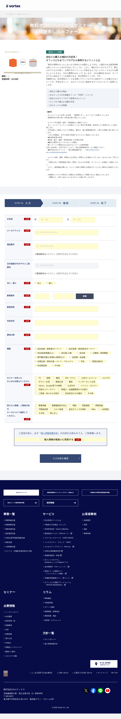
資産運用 (86, 405)
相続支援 (8, 546)
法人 (39, 282)
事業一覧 (9, 517)
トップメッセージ (12, 616)
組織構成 (8, 629)
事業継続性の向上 (59, 405)
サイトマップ (103, 678)
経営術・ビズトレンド (53, 624)
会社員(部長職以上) (45, 352)
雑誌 (58, 377)
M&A (93, 409)
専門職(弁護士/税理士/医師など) (51, 357)
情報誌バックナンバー (13, 651)
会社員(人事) (66, 352)
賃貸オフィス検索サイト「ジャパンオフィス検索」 (56, 576)
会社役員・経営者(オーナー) (49, 348)
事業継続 (48, 602)
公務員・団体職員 (100, 352)
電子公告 (8, 642)
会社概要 (8, 620)
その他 (57, 365)
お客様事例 (89, 517)
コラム (47, 595)
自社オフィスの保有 (77, 409)
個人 (50, 282)
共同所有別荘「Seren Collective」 (57, 533)
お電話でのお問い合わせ (83, 678)
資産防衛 (99, 405)
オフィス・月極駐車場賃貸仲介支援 (18, 555)
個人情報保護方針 (49, 433)
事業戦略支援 (10, 524)
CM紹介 (8, 646)
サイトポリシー (50, 643)
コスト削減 (58, 409)
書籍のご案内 (10, 655)
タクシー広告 (44, 381)
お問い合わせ (63, 678)
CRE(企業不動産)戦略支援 (15, 541)
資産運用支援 (10, 537)
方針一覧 (48, 636)
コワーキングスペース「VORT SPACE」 (60, 541)
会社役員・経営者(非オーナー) (82, 348)
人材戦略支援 (10, 550)
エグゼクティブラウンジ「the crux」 (59, 550)
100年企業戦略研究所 (54, 555)
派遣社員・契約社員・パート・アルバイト (55, 361)
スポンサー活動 (11, 659)
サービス (48, 517)
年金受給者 (42, 365)
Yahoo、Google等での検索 (50, 385)
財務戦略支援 (10, 528)
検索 (85, 296)
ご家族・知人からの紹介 (49, 393)
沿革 (7, 633)
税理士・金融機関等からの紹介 (74, 389)
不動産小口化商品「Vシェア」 (56, 528)
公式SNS (71, 385)
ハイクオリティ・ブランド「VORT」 (58, 546)
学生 (83, 361)
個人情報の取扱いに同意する (58, 439)
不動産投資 (43, 409)
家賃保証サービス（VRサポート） (58, 537)
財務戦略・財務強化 (52, 615)
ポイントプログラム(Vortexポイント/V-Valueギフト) (56, 564)
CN (116, 678)
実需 (85, 528)
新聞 (48, 377)
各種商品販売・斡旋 (53, 559)
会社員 (82, 352)
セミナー (9, 595)
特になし (53, 413)
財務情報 (8, 638)
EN (112, 678)
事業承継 (42, 405)
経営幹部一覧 (10, 624)
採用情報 (50, 506)
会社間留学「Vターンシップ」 (57, 570)
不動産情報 (49, 606)
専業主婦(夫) (97, 361)
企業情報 (9, 609)
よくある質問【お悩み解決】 (42, 678)
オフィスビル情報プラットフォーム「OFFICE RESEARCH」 (58, 587)
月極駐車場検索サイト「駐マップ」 (59, 581)
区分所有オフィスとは (53, 524)
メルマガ (106, 377)
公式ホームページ (89, 377)
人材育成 (105, 409)
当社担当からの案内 (73, 393)
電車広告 (59, 381)
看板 (71, 381)
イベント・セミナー (89, 385)
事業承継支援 (10, 533)
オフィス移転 (49, 611)
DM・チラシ (70, 377)
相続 (74, 405)
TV (40, 377)
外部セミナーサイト (47, 389)
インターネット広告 (86, 381)
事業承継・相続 (50, 619)
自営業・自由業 (78, 357)
